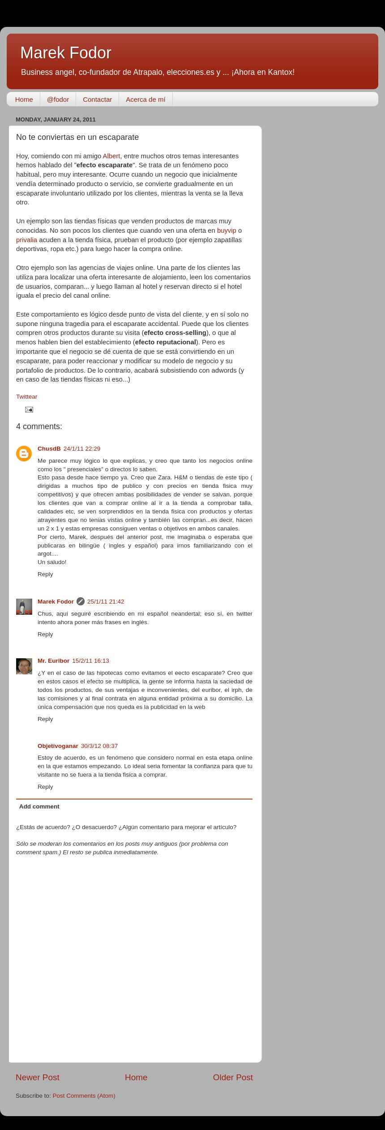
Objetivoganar (58, 746)
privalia (26, 239)
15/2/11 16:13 (90, 660)
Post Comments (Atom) (84, 1095)
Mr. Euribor (53, 660)
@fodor (58, 99)
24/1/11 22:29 (82, 448)
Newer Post (38, 1077)
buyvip (226, 230)
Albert (111, 156)
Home (24, 99)
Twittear (26, 396)
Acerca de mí (145, 99)
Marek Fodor (65, 52)
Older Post (233, 1077)
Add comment (39, 806)
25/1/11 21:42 (105, 601)
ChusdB (49, 448)
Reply (45, 574)
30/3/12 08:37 (99, 746)
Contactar (97, 99)
